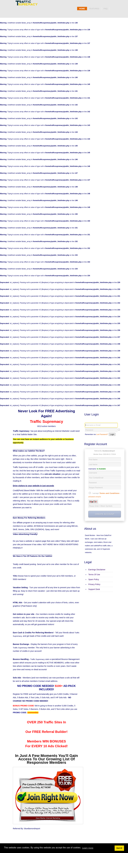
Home (82, 9)
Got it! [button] (119, 848)
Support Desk (94, 589)
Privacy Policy (94, 584)
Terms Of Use (94, 574)
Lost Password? (102, 434)
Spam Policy (93, 579)
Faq (105, 9)
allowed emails (94, 497)
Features (94, 9)
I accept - (104, 495)
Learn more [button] (87, 848)
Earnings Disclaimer (96, 569)
